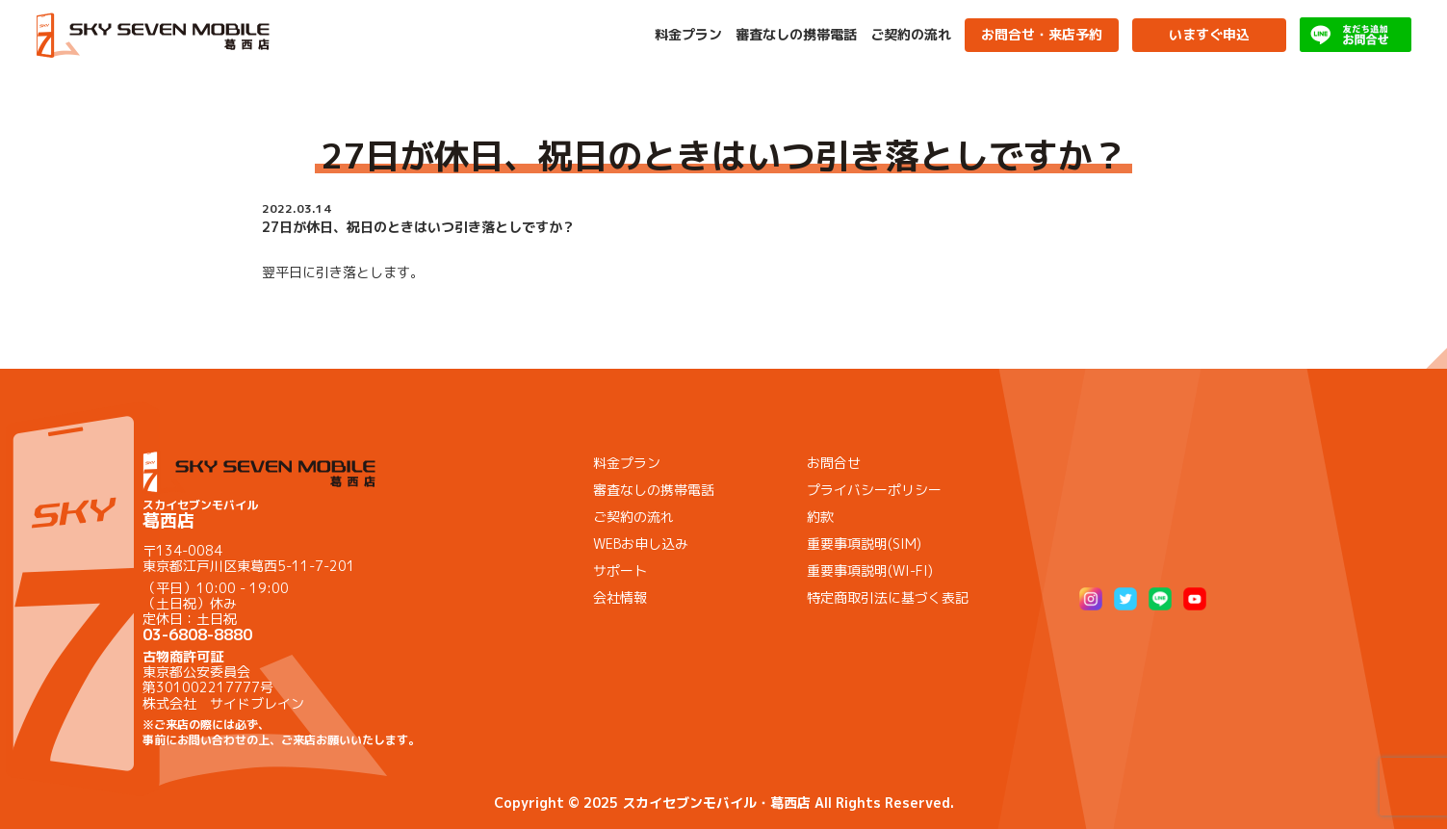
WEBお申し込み (640, 543)
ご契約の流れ (910, 34)
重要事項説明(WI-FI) (870, 570)
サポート (620, 570)
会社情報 (620, 597)
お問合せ (834, 462)
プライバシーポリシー (874, 489)
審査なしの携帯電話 (796, 34)
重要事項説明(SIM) (864, 543)
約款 (820, 516)
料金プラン (688, 34)
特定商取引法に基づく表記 (888, 597)
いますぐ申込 (1209, 34)
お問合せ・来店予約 (1041, 34)
